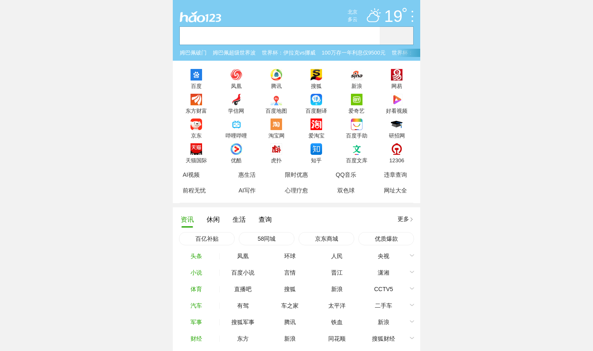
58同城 (267, 238)
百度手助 (356, 135)
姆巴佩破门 (193, 53)
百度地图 (276, 111)
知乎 (316, 160)
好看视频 (396, 111)
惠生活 (247, 174)
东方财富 (196, 111)
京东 (196, 135)
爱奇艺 (356, 111)
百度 (196, 86)
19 (395, 16)
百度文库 (356, 160)
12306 (396, 160)
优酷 (236, 160)
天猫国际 (196, 160)
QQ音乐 (346, 174)
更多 (403, 219)
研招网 (397, 135)
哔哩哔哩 (236, 135)
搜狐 (316, 86)
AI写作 (246, 190)
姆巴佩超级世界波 (234, 53)
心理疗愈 (296, 190)
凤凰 (236, 86)
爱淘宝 (316, 135)
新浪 (356, 86)
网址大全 (395, 190)
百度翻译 (316, 111)
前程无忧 (194, 190)
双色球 (346, 190)
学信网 (236, 111)
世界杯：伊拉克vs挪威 (288, 53)
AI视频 (191, 174)
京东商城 (326, 238)
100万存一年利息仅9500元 (354, 53)
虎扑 (276, 160)
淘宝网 (276, 135)
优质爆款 (386, 238)
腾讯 (276, 86)
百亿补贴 (207, 238)
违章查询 (395, 174)
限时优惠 (296, 174)
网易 (396, 86)
